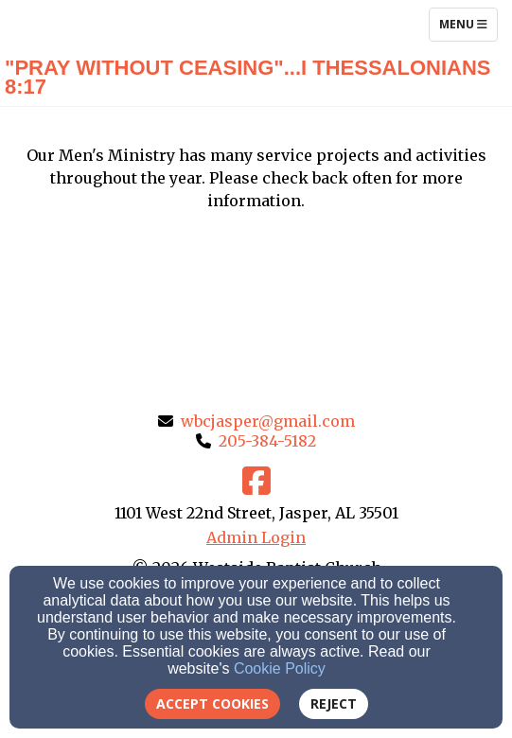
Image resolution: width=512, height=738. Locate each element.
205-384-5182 (267, 440)
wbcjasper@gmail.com (268, 421)
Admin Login (256, 537)
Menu (468, 23)
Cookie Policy (280, 668)
